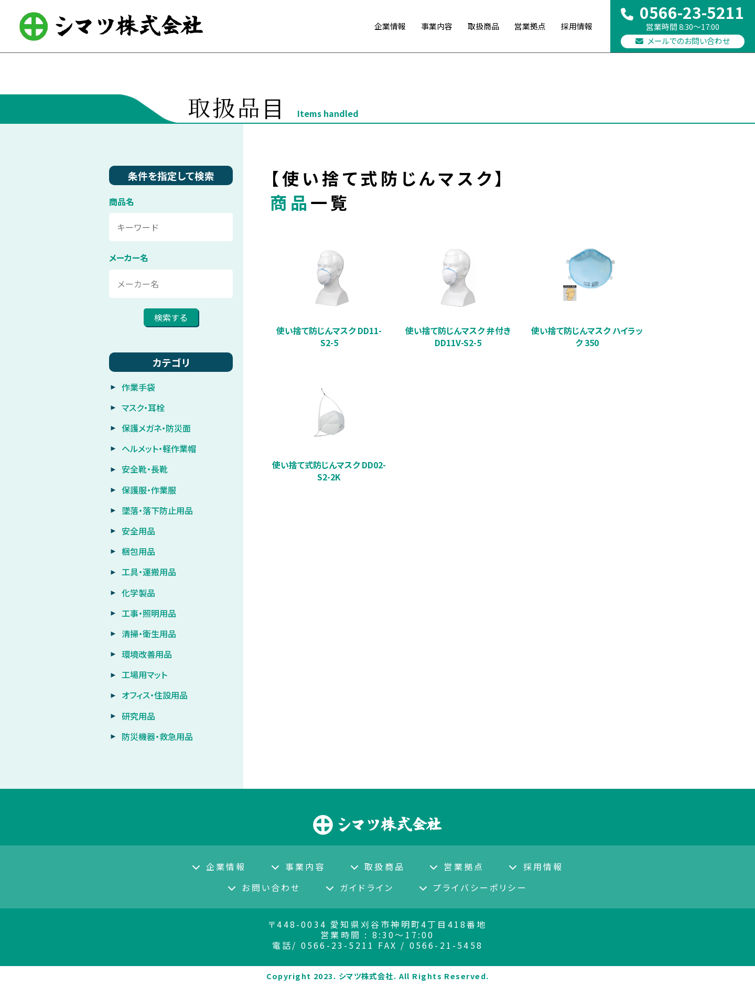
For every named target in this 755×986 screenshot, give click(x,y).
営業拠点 (527, 26)
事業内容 (429, 26)
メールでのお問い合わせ (682, 42)
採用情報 (575, 26)
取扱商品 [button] (478, 26)
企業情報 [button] (380, 26)
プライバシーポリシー (473, 887)
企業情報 (219, 866)
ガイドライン (360, 887)
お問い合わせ (264, 887)
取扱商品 (377, 866)
